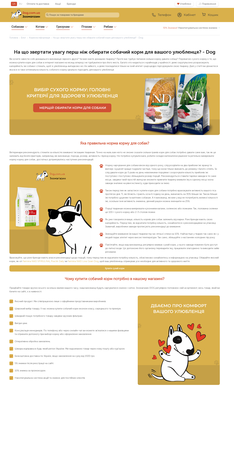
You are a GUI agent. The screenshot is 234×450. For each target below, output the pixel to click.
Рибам (110, 27)
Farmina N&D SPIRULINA (36, 261)
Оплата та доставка (38, 3)
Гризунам (64, 27)
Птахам (88, 27)
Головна (13, 37)
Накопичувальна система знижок (191, 27)
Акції (58, 3)
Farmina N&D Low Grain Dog (83, 261)
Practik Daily (57, 261)
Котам (42, 27)
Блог (23, 37)
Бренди (71, 3)
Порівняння (207, 3)
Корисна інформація (39, 37)
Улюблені (184, 3)
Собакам (19, 27)
